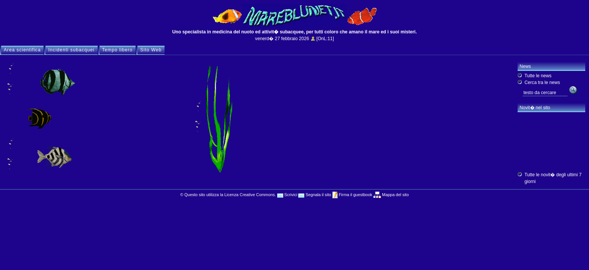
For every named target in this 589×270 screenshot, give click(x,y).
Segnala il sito (314, 194)
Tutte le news (537, 75)
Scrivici (287, 194)
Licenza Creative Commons (249, 194)
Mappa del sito (395, 194)
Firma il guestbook (355, 194)
